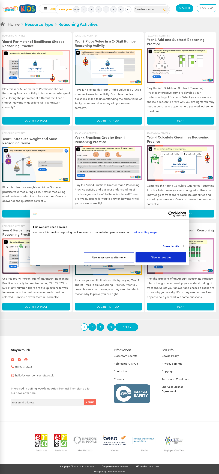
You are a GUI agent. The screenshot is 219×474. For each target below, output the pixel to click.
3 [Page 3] (100, 327)
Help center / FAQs (126, 363)
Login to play (36, 120)
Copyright (168, 371)
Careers (119, 379)
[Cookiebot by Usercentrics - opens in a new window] (170, 214)
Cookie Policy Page (144, 232)
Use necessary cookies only (109, 257)
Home (14, 23)
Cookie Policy (170, 356)
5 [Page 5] (111, 327)
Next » (127, 327)
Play (180, 120)
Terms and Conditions (176, 379)
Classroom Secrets (125, 356)
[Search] (151, 9)
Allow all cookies (161, 257)
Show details (171, 245)
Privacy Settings (172, 363)
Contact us (120, 371)
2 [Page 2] (92, 327)
